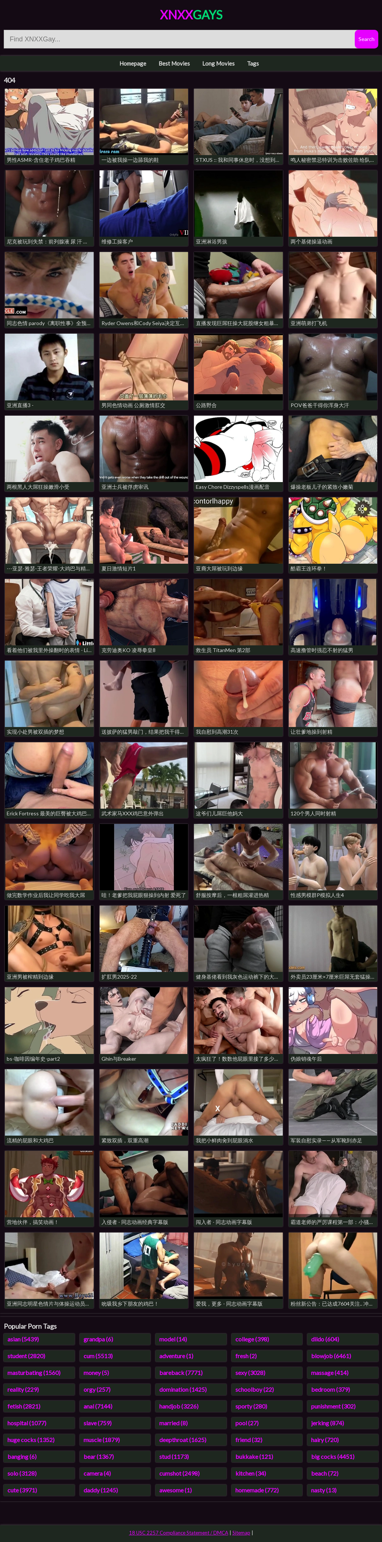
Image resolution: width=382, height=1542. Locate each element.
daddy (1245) (101, 1490)
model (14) (173, 1339)
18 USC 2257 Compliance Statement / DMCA (178, 1533)
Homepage (132, 63)
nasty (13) (323, 1490)
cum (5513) (98, 1355)
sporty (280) (251, 1406)
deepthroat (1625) (182, 1439)
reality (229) (23, 1389)
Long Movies (218, 63)
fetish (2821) (23, 1406)
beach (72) (324, 1473)
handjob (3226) (178, 1406)
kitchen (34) (250, 1473)
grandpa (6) (98, 1339)
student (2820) (26, 1355)
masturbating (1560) (33, 1372)
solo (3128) (22, 1473)
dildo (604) (325, 1339)
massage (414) (329, 1372)
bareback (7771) (181, 1372)
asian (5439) (23, 1339)
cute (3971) (22, 1490)
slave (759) (98, 1422)
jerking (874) (327, 1422)
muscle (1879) (102, 1439)
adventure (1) (176, 1355)
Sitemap (241, 1533)
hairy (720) (325, 1439)
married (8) (173, 1422)
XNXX (191, 14)
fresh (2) (246, 1355)
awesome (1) (175, 1490)
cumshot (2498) (179, 1473)
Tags (253, 63)
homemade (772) (257, 1490)
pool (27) (247, 1422)
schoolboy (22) (254, 1389)
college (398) (252, 1339)
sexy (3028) (250, 1372)
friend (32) (248, 1439)
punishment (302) (333, 1406)
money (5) (96, 1372)
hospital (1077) (26, 1422)
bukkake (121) (254, 1456)
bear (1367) (99, 1456)
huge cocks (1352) (30, 1439)
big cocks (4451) (332, 1456)
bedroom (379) (330, 1389)
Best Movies (174, 63)
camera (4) (97, 1473)
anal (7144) (98, 1406)
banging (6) (22, 1456)
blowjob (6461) (331, 1355)
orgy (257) (97, 1389)
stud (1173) (174, 1456)
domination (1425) (183, 1389)
